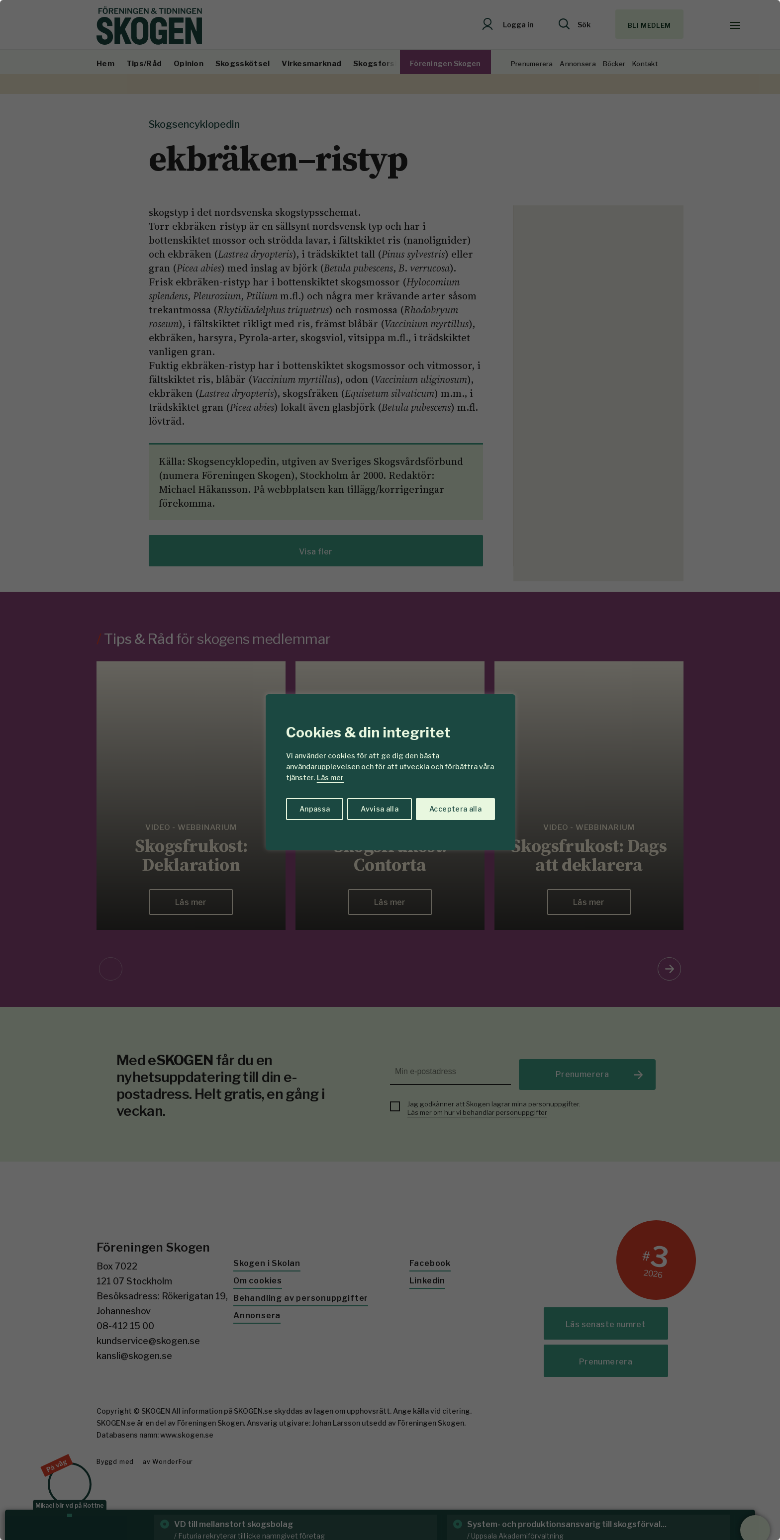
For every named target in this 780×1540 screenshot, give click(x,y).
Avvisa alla (379, 809)
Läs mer (330, 777)
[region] (390, 770)
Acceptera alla (455, 809)
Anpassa (314, 809)
